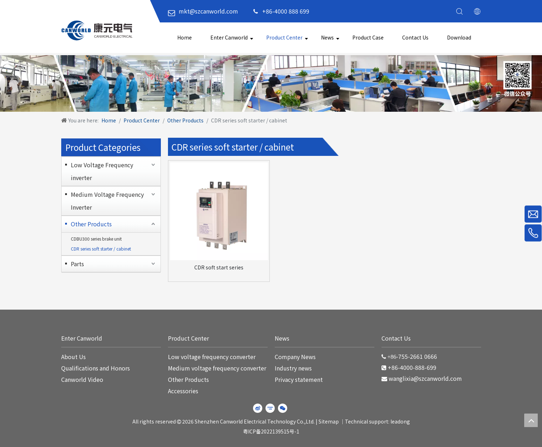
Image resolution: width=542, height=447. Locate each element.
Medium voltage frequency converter (217, 368)
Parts (77, 263)
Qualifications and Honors (95, 368)
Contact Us (415, 37)
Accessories (183, 390)
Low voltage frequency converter (212, 356)
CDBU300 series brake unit (96, 239)
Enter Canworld (229, 37)
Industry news (293, 368)
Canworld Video (82, 379)
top (531, 420)
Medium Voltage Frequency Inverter (107, 200)
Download (459, 37)
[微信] (282, 408)
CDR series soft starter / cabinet (101, 249)
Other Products (91, 224)
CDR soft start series (218, 267)
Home (184, 37)
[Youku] (270, 408)
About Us (73, 356)
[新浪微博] (257, 408)
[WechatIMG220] (271, 83)
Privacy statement (299, 379)
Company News (295, 356)
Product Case (368, 37)
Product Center (284, 37)
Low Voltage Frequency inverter (102, 171)
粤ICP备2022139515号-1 (271, 431)
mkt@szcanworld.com (208, 11)
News (327, 37)
